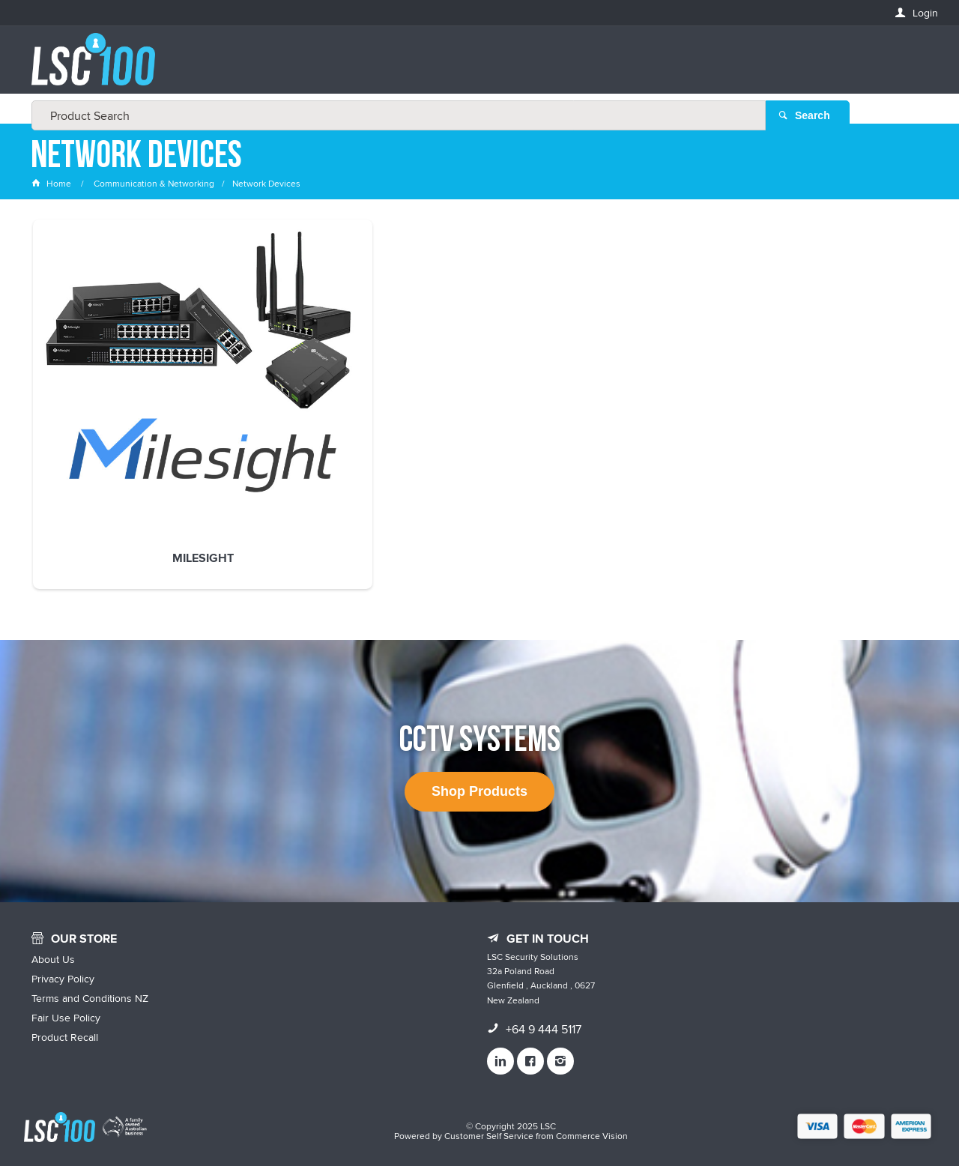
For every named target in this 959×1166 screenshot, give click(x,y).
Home (52, 183)
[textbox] (475, 67)
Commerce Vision (592, 1123)
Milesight (115, 414)
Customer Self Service (488, 1123)
